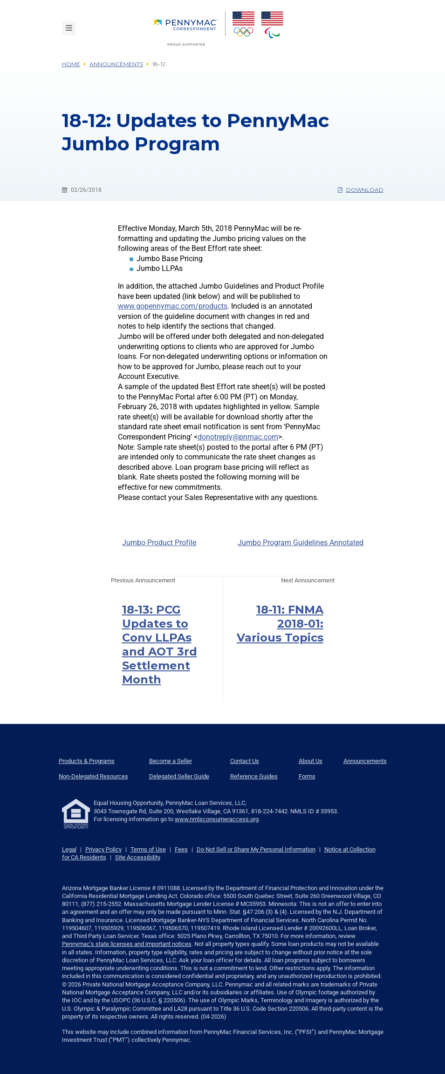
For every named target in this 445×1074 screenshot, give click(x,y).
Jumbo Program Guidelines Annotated (300, 542)
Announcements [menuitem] (365, 760)
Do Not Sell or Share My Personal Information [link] (256, 849)
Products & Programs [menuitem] (87, 760)
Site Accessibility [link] (137, 857)
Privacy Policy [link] (103, 849)
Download (360, 189)
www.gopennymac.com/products (172, 306)
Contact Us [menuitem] (244, 760)
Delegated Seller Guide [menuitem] (179, 776)
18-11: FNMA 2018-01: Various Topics (280, 623)
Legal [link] (69, 849)
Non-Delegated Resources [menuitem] (93, 776)
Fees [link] (181, 849)
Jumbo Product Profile (159, 542)
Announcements (116, 64)
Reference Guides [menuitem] (254, 776)
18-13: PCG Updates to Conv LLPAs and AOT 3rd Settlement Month (159, 644)
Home (71, 64)
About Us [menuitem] (310, 760)
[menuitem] (190, 28)
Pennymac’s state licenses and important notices (127, 943)
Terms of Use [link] (148, 849)
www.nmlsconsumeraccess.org (217, 819)
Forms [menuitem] (307, 776)
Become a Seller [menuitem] (170, 760)
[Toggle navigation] (69, 28)
